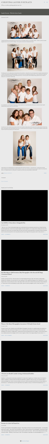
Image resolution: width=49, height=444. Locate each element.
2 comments (7, 434)
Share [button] (45, 173)
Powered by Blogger (24, 440)
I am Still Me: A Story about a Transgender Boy (13, 223)
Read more (45, 234)
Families (5, 173)
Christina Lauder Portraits (16, 2)
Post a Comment (4, 181)
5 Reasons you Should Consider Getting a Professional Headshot (17, 373)
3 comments (7, 385)
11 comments (7, 234)
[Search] (44, 2)
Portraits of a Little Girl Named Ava (10, 423)
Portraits (9, 173)
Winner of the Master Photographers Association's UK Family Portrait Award (20, 324)
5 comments (7, 285)
